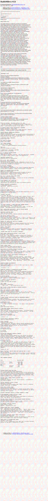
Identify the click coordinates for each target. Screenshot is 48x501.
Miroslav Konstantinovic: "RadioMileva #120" (20, 8)
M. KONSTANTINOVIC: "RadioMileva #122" (19, 7)
